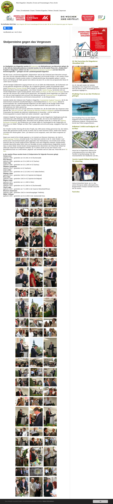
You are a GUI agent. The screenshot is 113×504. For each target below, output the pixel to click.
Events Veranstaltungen (32, 24)
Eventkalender (25, 10)
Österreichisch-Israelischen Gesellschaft (40, 70)
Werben (50, 10)
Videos (18, 10)
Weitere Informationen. (54, 501)
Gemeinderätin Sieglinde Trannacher (50, 100)
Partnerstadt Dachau (51, 95)
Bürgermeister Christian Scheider (17, 88)
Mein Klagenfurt (21, 3)
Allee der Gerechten (17, 110)
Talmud (6, 134)
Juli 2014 (52, 24)
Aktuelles (29, 3)
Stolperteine (34, 66)
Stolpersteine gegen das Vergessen (64, 24)
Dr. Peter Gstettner (52, 102)
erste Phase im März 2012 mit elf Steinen (51, 92)
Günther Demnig (47, 90)
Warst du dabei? (44, 24)
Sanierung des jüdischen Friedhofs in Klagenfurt (40, 110)
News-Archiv (54, 3)
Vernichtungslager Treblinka (11, 139)
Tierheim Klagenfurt (41, 10)
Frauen (32, 10)
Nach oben (75, 192)
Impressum (63, 10)
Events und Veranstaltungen (41, 3)
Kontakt (56, 10)
